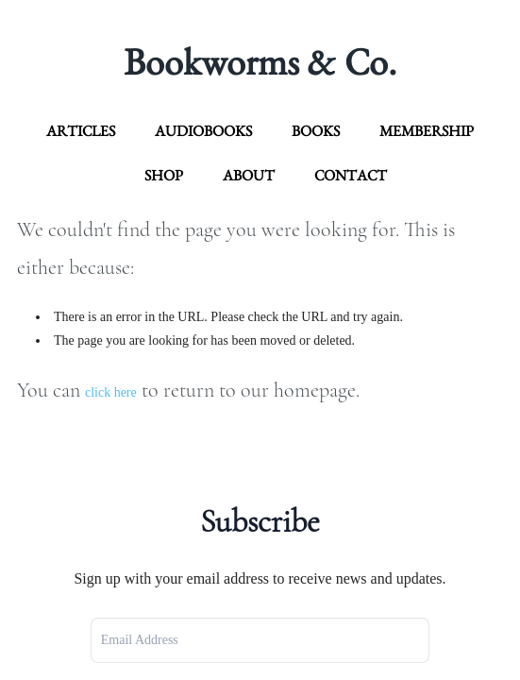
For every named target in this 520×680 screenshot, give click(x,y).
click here (111, 392)
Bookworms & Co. (260, 61)
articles (80, 131)
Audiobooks (203, 131)
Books (316, 131)
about (249, 175)
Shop (163, 175)
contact (350, 175)
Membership (426, 131)
